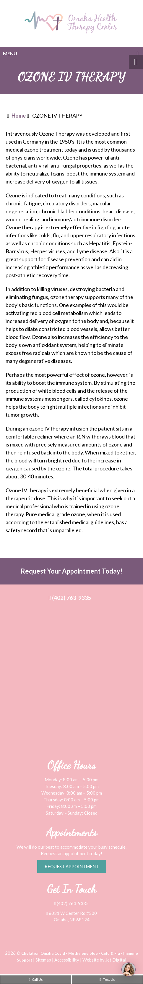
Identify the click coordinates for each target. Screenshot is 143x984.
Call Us (36, 979)
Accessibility (66, 959)
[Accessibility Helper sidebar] (136, 62)
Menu (10, 53)
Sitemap (43, 959)
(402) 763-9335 (70, 597)
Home (19, 115)
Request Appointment (72, 866)
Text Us (107, 979)
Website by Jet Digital (104, 959)
